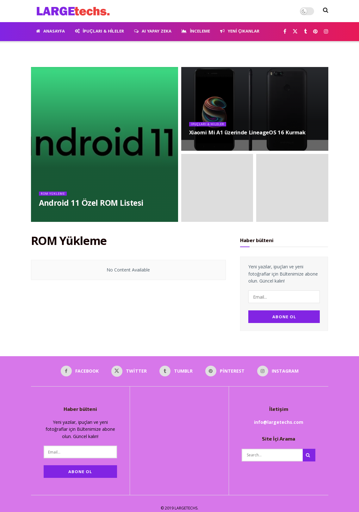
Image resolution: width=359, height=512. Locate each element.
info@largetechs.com (278, 417)
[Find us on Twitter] (295, 32)
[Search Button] (325, 11)
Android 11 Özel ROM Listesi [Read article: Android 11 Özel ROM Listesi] (91, 207)
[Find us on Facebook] (284, 32)
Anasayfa (50, 31)
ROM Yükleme (55, 196)
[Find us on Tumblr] (305, 32)
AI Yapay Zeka (152, 31)
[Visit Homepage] (71, 11)
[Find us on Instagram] (326, 32)
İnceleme (196, 31)
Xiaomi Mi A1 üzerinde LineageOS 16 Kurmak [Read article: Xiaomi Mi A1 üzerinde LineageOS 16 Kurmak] (247, 136)
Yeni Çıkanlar (239, 31)
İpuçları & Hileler (99, 31)
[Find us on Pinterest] (315, 32)
